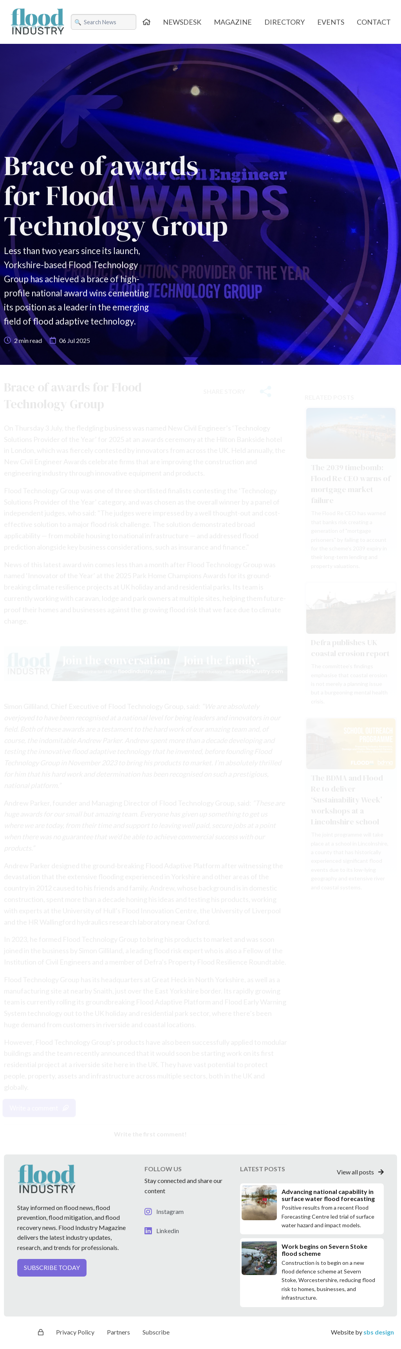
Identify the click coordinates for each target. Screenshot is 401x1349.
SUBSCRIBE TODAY (52, 1267)
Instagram (164, 1211)
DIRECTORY (284, 22)
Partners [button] (118, 1332)
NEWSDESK (182, 22)
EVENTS (330, 22)
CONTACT (374, 22)
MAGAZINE (233, 22)
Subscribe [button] (156, 1332)
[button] (73, 1271)
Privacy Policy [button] (75, 1332)
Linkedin (162, 1230)
